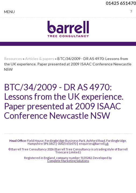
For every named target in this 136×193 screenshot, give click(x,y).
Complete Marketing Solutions (68, 160)
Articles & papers (39, 58)
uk (107, 143)
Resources (13, 58)
